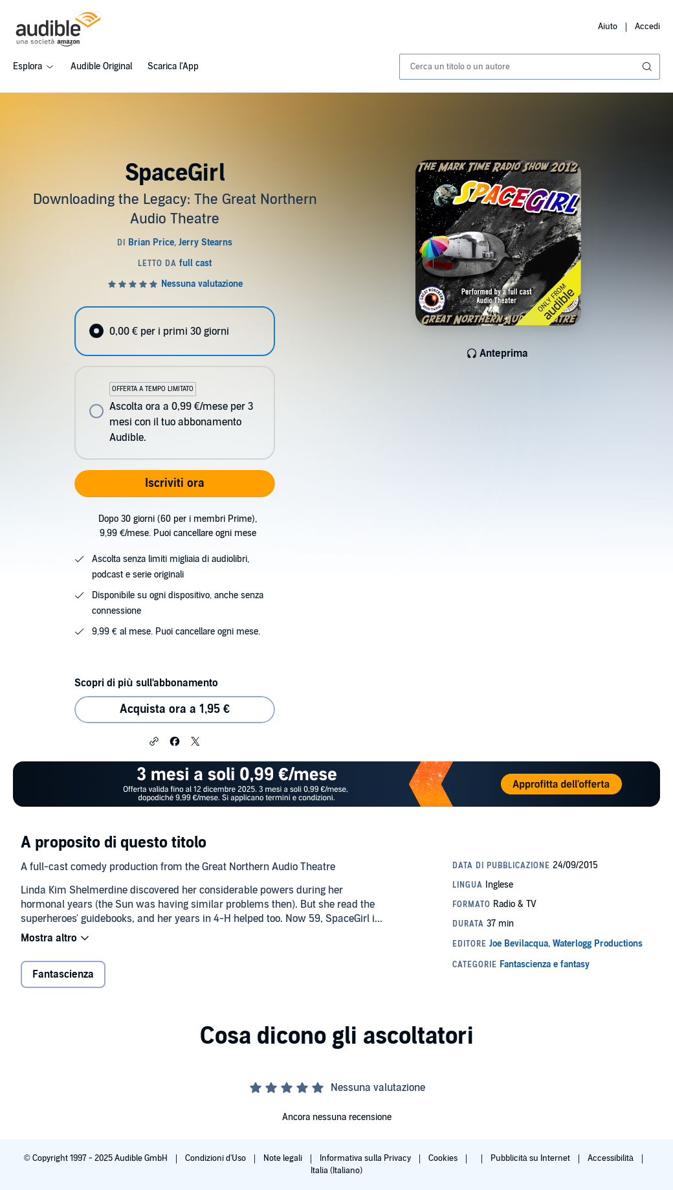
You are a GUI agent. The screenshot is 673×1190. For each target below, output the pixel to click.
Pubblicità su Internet (531, 1158)
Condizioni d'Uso (216, 1158)
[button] (154, 740)
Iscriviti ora (174, 483)
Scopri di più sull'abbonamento (145, 683)
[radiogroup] (174, 383)
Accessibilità (611, 1158)
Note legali (283, 1158)
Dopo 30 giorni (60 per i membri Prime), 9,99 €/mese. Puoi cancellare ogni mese (177, 526)
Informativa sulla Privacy (366, 1158)
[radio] (174, 331)
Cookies (443, 1158)
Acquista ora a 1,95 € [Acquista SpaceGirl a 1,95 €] (175, 709)
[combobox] (529, 67)
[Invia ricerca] (648, 67)
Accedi (647, 26)
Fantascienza (63, 974)
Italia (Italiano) (336, 1170)
